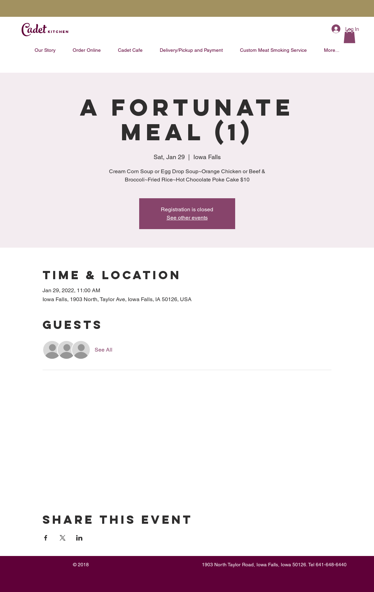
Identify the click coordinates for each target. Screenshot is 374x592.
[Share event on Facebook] (46, 538)
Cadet (45, 31)
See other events (187, 217)
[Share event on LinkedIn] (79, 538)
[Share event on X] (62, 538)
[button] (349, 36)
